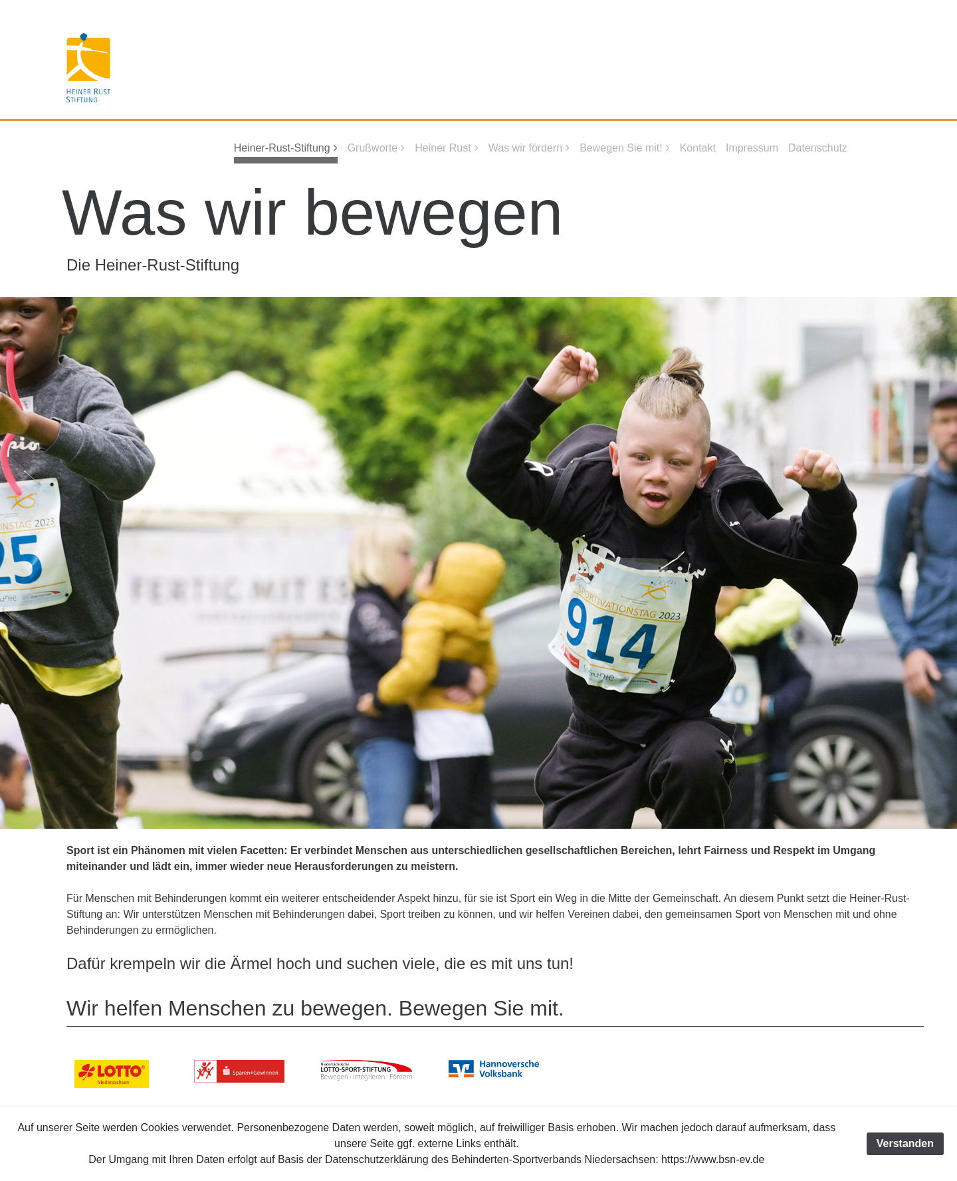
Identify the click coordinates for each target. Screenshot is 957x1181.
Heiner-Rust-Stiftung (282, 148)
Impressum (752, 148)
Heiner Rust (443, 148)
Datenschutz (817, 148)
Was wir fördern (525, 148)
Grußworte (373, 148)
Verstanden (905, 1143)
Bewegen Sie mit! (621, 148)
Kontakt (698, 148)
